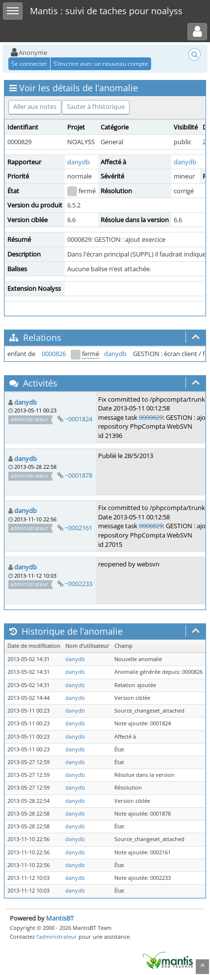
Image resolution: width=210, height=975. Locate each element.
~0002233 (78, 583)
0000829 (151, 417)
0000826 (54, 353)
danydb (78, 161)
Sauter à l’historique (96, 106)
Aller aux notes (34, 106)
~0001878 (78, 475)
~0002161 (78, 527)
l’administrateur (56, 936)
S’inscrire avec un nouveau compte (100, 63)
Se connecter (29, 63)
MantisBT (60, 918)
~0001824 (78, 418)
